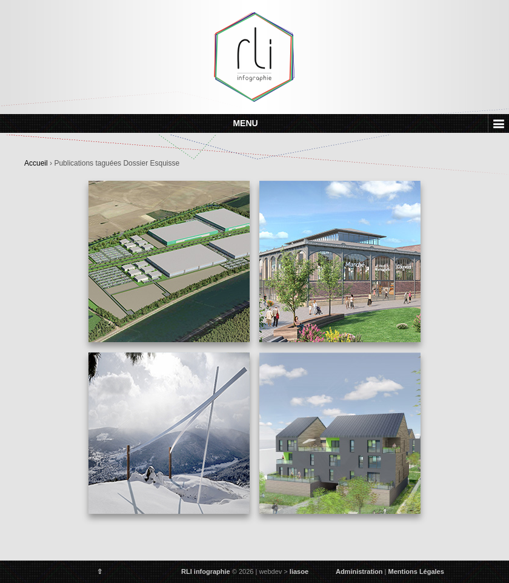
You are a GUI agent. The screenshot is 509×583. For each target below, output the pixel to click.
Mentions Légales (416, 571)
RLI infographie (205, 571)
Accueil (36, 163)
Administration (359, 571)
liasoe (299, 571)
